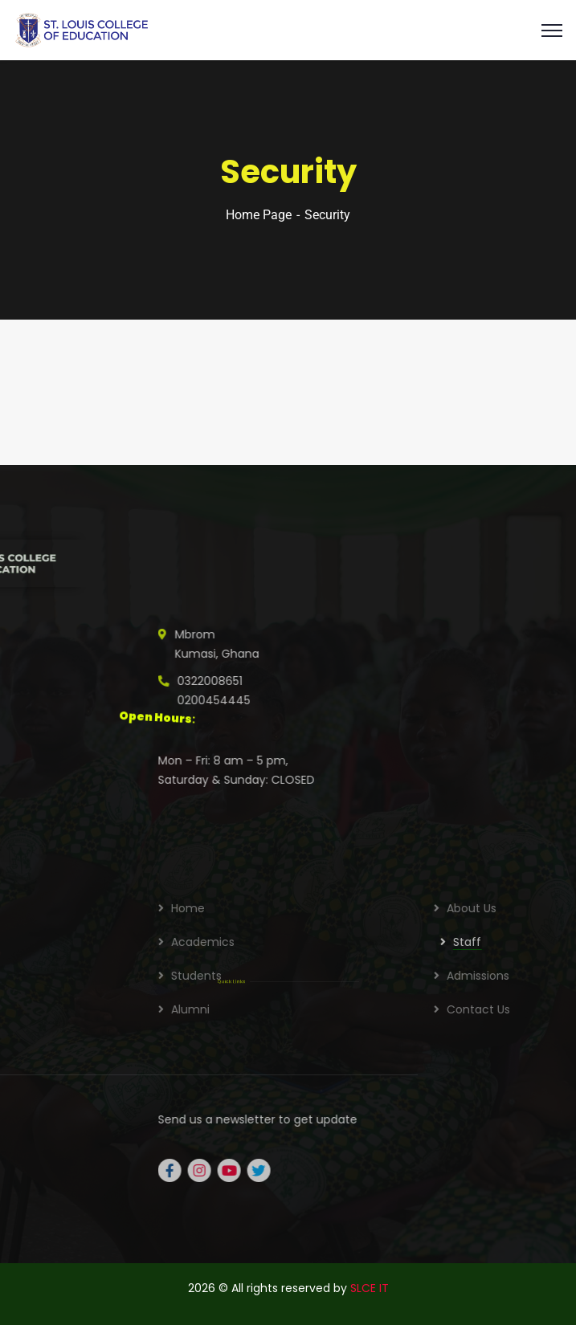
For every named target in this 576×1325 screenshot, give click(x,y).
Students (372, 976)
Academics (379, 942)
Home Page (259, 214)
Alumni (366, 1009)
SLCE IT (369, 1288)
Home (364, 908)
